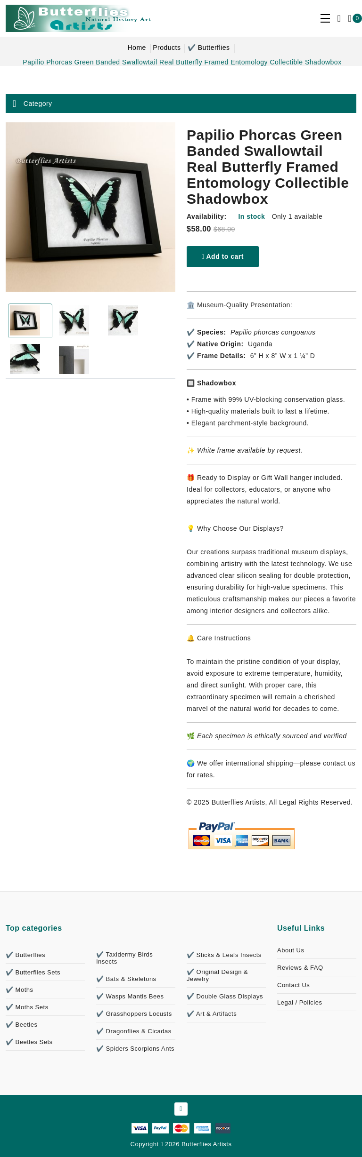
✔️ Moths (19, 989)
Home (136, 47)
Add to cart (223, 256)
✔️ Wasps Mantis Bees (130, 996)
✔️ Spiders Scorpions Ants (135, 1048)
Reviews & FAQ (300, 967)
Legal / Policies (299, 1002)
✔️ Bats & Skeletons (126, 978)
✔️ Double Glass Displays (225, 996)
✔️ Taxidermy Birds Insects (124, 958)
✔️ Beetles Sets (29, 1041)
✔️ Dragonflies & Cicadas (134, 1031)
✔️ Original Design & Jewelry (217, 975)
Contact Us (293, 985)
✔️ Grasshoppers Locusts (134, 1013)
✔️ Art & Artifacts (212, 1013)
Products (167, 47)
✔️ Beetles (21, 1024)
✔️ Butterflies (209, 47)
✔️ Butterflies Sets (33, 972)
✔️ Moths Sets (27, 1007)
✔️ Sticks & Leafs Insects (224, 954)
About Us (290, 950)
